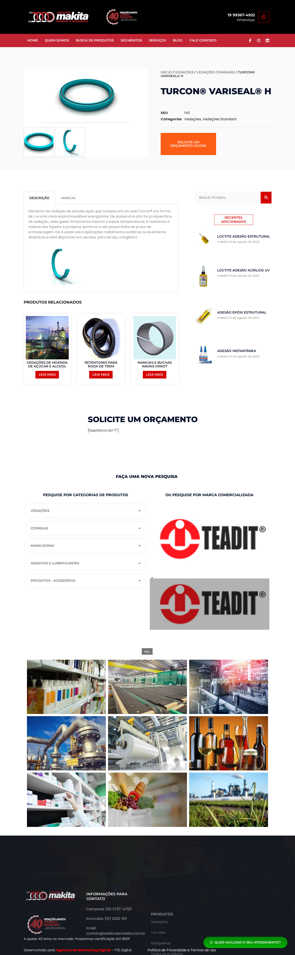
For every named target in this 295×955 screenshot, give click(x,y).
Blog (178, 40)
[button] (188, 144)
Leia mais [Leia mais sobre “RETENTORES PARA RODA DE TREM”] (100, 374)
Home (32, 40)
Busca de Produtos (95, 40)
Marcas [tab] (68, 198)
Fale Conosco (203, 40)
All (147, 651)
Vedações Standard (216, 72)
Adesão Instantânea (236, 351)
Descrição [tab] (39, 198)
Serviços (157, 40)
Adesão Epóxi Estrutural (241, 312)
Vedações (184, 72)
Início (166, 72)
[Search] (266, 197)
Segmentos (131, 40)
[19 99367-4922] (263, 17)
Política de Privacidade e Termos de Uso (182, 950)
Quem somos (57, 40)
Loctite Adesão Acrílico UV (243, 270)
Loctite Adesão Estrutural (243, 236)
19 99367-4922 (241, 15)
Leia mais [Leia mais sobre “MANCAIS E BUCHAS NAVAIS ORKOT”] (154, 374)
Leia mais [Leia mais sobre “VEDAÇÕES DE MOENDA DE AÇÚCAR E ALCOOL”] (47, 374)
